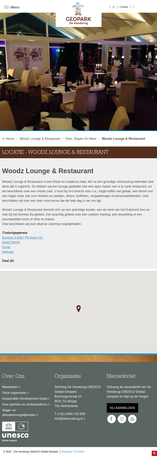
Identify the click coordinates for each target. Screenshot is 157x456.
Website (8, 252)
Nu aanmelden (122, 408)
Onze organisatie (14, 393)
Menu (11, 7)
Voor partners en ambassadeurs (24, 404)
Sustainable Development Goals (24, 398)
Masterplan (10, 387)
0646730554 (11, 242)
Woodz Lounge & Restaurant (40, 138)
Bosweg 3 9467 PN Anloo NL (22, 237)
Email (6, 247)
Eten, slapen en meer (81, 138)
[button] (78, 308)
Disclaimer (67, 451)
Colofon (80, 451)
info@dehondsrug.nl (68, 418)
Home (8, 138)
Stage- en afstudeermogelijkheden (19, 412)
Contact (124, 6)
